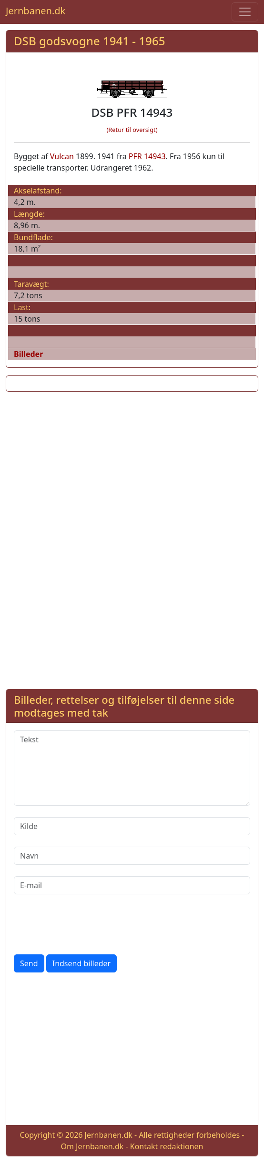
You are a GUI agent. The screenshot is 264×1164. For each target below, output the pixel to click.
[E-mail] (132, 885)
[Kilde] (132, 826)
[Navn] (132, 856)
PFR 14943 (147, 156)
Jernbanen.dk (35, 10)
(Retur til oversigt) (132, 129)
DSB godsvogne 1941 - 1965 (89, 41)
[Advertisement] (132, 466)
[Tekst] (132, 768)
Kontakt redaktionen (166, 1146)
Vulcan (62, 156)
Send (29, 963)
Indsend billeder (81, 963)
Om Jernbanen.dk (92, 1146)
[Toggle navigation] (245, 11)
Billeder (28, 354)
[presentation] (86, 924)
